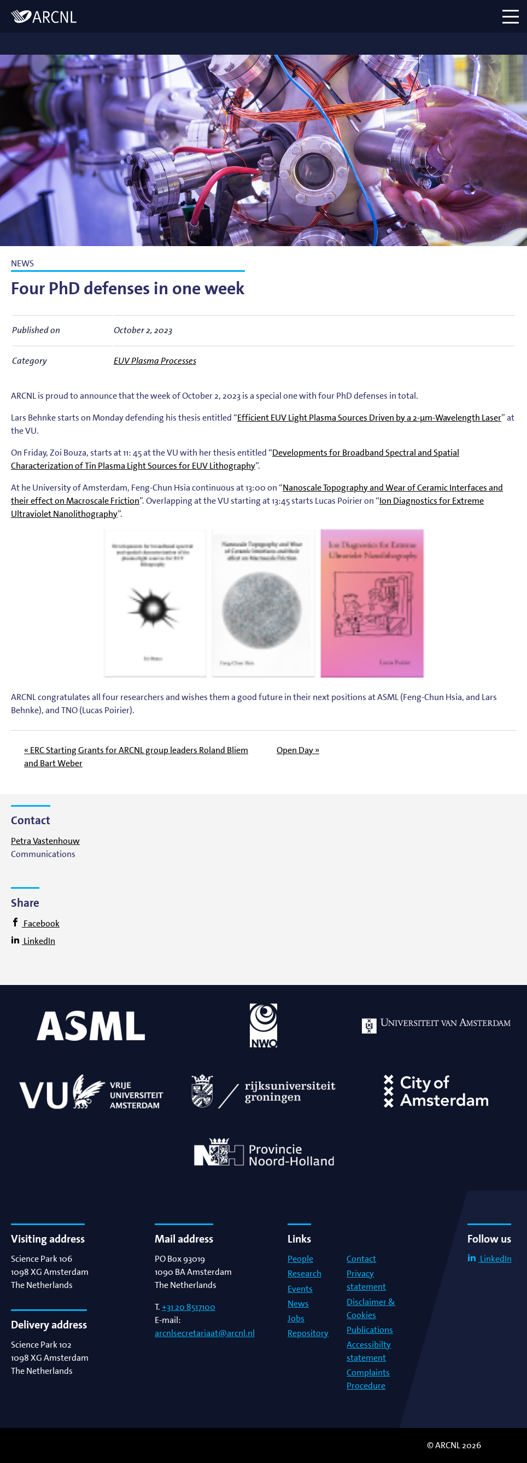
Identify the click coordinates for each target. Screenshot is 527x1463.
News (298, 1303)
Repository (308, 1333)
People (300, 1258)
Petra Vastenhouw (45, 841)
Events (300, 1289)
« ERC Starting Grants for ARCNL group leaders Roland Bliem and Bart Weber (136, 756)
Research (304, 1273)
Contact (361, 1258)
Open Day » (298, 750)
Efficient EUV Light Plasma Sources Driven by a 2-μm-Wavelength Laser (369, 417)
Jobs (296, 1318)
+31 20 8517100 (188, 1307)
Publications (370, 1330)
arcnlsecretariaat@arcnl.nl (205, 1333)
